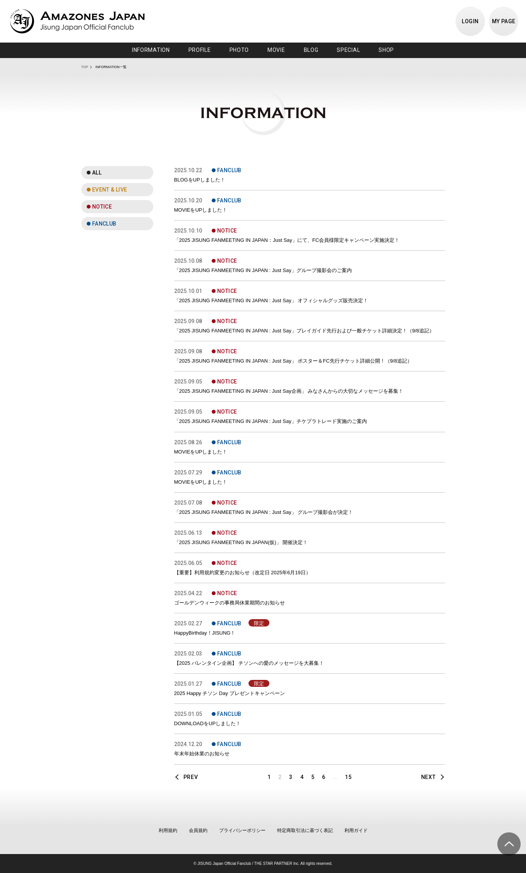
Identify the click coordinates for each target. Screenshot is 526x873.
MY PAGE (504, 21)
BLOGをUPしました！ (199, 180)
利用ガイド (356, 830)
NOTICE (102, 207)
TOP (84, 67)
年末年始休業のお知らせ (202, 754)
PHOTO (239, 50)
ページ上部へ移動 (509, 844)
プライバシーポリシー (242, 830)
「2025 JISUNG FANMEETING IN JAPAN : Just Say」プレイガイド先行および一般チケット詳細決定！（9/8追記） (304, 331)
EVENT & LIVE (109, 190)
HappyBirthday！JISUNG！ (205, 633)
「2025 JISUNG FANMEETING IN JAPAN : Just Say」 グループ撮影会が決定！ (263, 512)
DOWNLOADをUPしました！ (207, 723)
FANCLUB (104, 224)
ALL (96, 172)
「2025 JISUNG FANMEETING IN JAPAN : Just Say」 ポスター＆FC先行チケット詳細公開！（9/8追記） (293, 361)
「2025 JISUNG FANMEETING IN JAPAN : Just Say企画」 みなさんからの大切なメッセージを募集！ (289, 391)
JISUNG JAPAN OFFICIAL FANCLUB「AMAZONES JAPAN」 (77, 21)
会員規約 (198, 830)
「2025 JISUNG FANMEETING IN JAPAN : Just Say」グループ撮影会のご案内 (263, 270)
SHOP (386, 50)
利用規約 (168, 830)
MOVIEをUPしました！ (201, 210)
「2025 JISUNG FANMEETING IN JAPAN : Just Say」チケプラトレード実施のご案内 (270, 421)
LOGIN (470, 21)
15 (348, 777)
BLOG (311, 50)
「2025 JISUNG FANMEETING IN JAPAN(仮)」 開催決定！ (241, 542)
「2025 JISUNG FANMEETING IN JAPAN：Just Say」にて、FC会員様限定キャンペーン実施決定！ (287, 240)
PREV (190, 777)
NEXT (428, 777)
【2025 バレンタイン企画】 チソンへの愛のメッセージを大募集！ (249, 663)
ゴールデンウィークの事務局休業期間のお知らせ (229, 603)
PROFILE (199, 50)
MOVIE (276, 50)
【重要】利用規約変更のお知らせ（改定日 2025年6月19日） (242, 572)
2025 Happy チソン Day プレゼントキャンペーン (229, 693)
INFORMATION (151, 50)
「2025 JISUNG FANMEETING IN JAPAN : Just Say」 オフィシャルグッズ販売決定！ (271, 300)
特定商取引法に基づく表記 (305, 830)
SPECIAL (348, 50)
